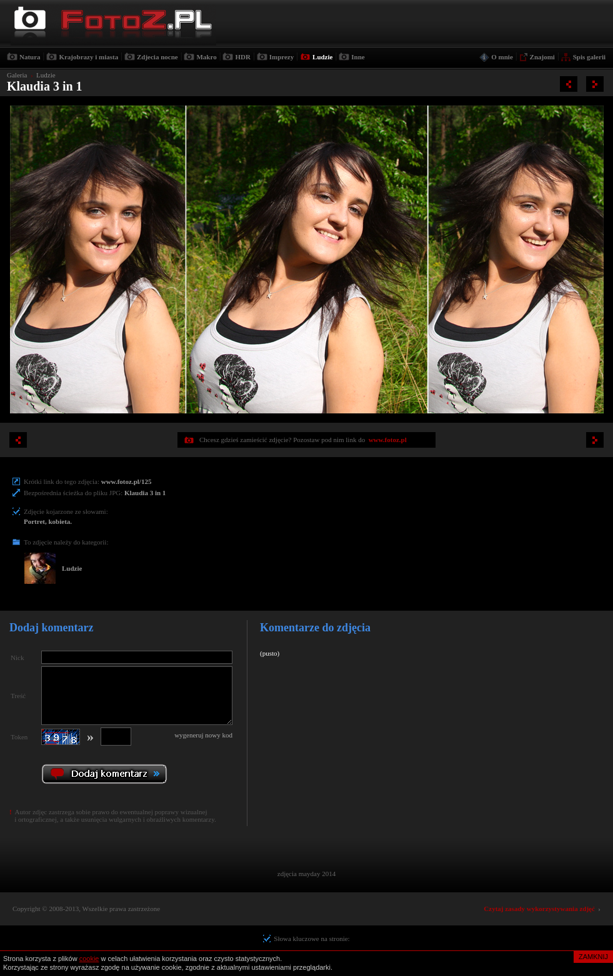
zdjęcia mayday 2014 (306, 873)
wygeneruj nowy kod (203, 735)
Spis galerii (589, 57)
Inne (357, 57)
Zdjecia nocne (157, 57)
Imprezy (281, 57)
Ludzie (322, 57)
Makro (206, 57)
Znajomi (542, 57)
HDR (242, 57)
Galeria (17, 75)
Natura (30, 57)
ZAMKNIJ (593, 956)
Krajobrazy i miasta (88, 57)
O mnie (502, 57)
